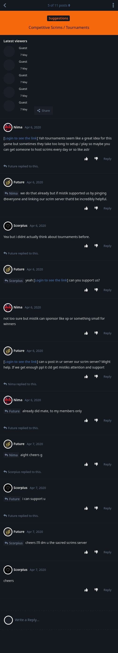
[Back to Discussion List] (4, 5)
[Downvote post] (97, 158)
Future (14, 411)
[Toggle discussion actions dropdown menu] (113, 5)
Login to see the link (21, 138)
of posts (59, 5)
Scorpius (16, 280)
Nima (13, 193)
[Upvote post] (87, 158)
